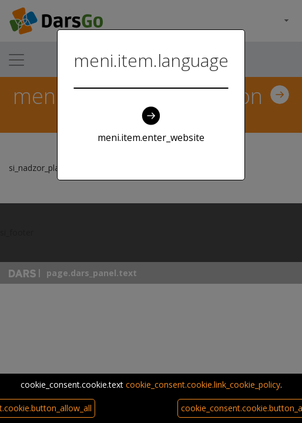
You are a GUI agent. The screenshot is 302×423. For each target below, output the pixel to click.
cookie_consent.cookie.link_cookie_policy (203, 384)
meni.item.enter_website (151, 125)
